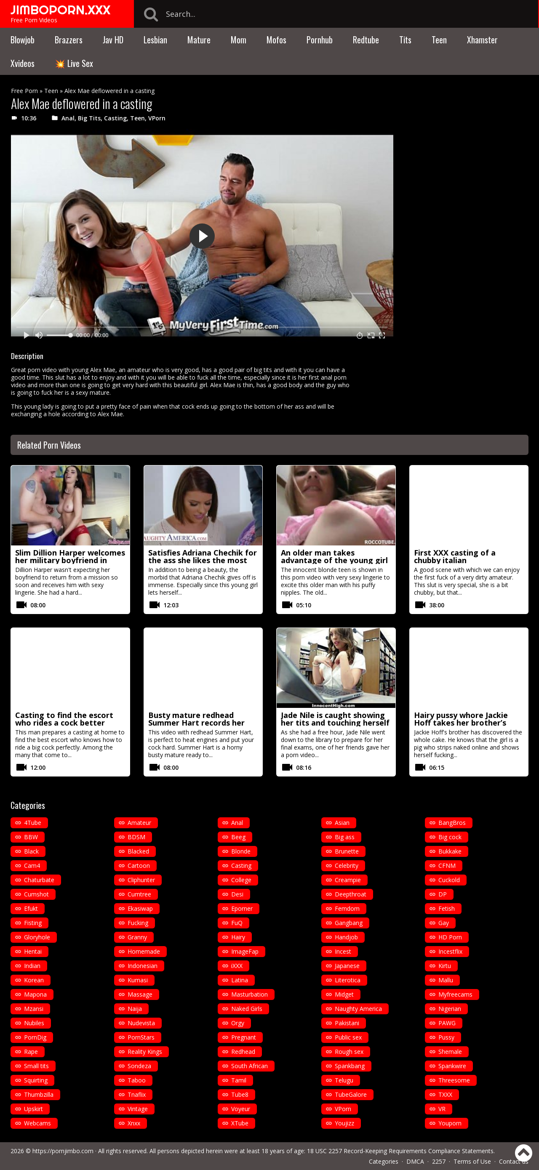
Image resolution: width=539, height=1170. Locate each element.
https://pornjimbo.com (62, 1151)
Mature (199, 39)
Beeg (238, 837)
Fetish (446, 908)
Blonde (241, 851)
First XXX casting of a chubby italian (455, 556)
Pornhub (320, 39)
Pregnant (243, 1037)
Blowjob (23, 39)
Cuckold (449, 880)
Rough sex (349, 1052)
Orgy (237, 1023)
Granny (137, 937)
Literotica (347, 980)
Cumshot (36, 894)
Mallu (445, 980)
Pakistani (347, 1023)
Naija (135, 1009)
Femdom (347, 908)
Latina (239, 980)
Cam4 (32, 866)
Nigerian (449, 1009)
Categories (383, 1161)
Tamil (238, 1080)
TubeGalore (351, 1094)
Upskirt (33, 1109)
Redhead (243, 1052)
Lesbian (155, 39)
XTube (239, 1123)
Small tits (36, 1066)
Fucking (138, 923)
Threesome (454, 1080)
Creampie (348, 880)
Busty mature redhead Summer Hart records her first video (196, 722)
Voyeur (240, 1109)
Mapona (35, 994)
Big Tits (89, 118)
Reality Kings (145, 1052)
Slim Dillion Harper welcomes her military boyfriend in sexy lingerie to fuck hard (70, 560)
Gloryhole (37, 937)
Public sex (348, 1037)
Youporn (450, 1123)
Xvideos (23, 63)
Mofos (276, 39)
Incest (343, 951)
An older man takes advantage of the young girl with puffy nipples (334, 560)
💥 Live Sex (74, 63)
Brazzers (69, 39)
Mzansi (33, 1009)
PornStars (141, 1037)
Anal (68, 118)
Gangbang (349, 923)
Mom (238, 39)
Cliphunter (141, 880)
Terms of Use (472, 1161)
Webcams (37, 1123)
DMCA (415, 1161)
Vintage (138, 1109)
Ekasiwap (140, 908)
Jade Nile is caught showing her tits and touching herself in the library (335, 722)
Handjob (346, 937)
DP (442, 894)
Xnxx (134, 1123)
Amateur (139, 823)
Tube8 (239, 1094)
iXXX (237, 966)
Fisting (33, 923)
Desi (237, 894)
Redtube (366, 39)
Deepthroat (350, 894)
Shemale (450, 1052)
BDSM (136, 837)
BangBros (452, 823)
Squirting (36, 1080)
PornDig (35, 1037)
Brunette (347, 851)
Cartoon (139, 866)
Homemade (144, 951)
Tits (405, 39)
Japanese (347, 966)
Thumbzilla (38, 1094)
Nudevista (141, 1023)
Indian (32, 966)
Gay (443, 923)
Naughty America (358, 1009)
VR (442, 1109)
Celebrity (346, 866)
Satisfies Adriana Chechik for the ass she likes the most (202, 556)
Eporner (242, 908)
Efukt (31, 908)
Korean (34, 980)
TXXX (445, 1094)
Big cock (450, 837)
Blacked (138, 851)
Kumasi (138, 980)
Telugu (344, 1080)
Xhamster (482, 39)
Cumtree (139, 894)
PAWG (447, 1023)
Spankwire (452, 1066)
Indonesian (142, 966)
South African (249, 1066)
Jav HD (113, 39)
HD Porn (450, 937)
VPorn (156, 118)
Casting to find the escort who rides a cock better (64, 719)
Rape (31, 1052)
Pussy (446, 1037)
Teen (439, 39)
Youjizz (344, 1123)
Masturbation (249, 994)
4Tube (32, 823)
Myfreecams (455, 994)
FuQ (237, 923)
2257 (439, 1161)
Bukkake (450, 851)
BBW (31, 837)
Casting (115, 118)
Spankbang (350, 1066)
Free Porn (24, 91)
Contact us (513, 1161)
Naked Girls (246, 1009)
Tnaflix (137, 1094)
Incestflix (450, 951)
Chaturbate (39, 880)
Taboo (137, 1080)
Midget (344, 994)
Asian (342, 823)
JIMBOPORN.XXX (60, 9)
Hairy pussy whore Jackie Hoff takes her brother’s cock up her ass (461, 722)
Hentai (33, 951)
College (241, 880)
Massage (140, 994)
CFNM (447, 866)
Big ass (345, 837)
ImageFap (245, 951)
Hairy (238, 937)
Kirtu (444, 966)
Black (31, 851)
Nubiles (34, 1023)
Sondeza (139, 1066)
